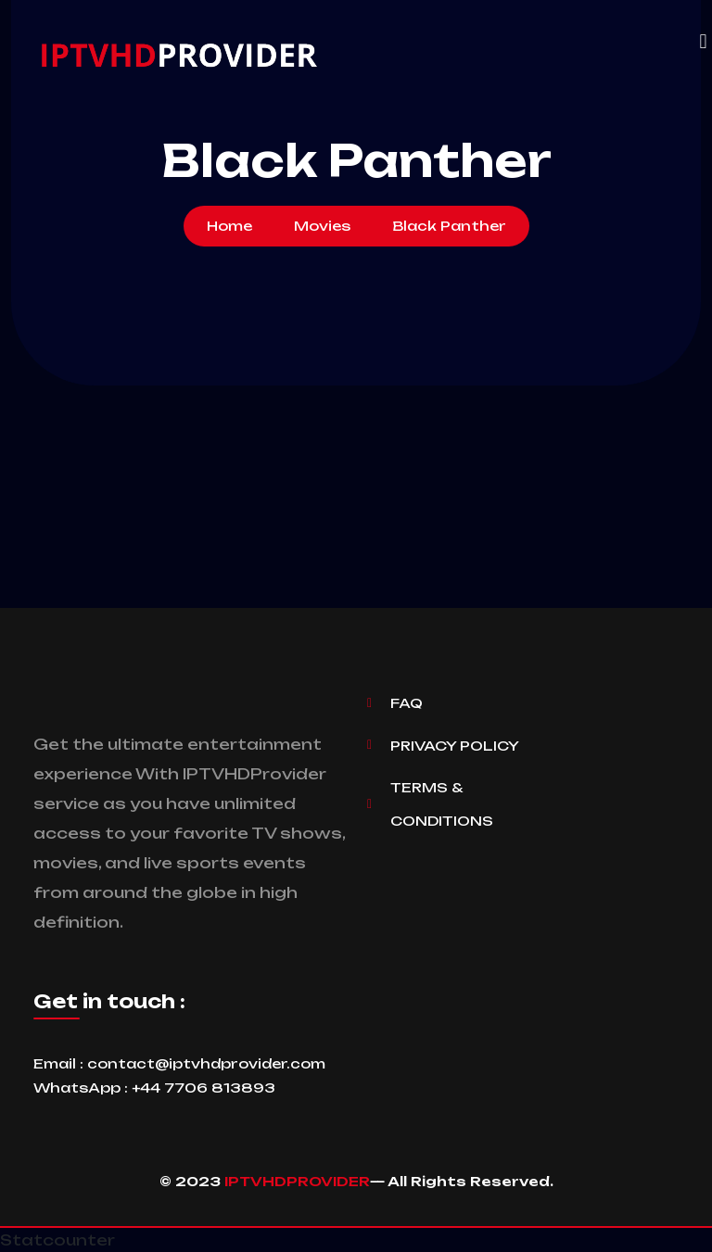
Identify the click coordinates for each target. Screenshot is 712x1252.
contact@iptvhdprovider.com (206, 1063)
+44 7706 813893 (203, 1087)
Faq (406, 703)
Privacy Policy (454, 745)
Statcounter (57, 1240)
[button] (703, 42)
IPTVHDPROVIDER (297, 1181)
